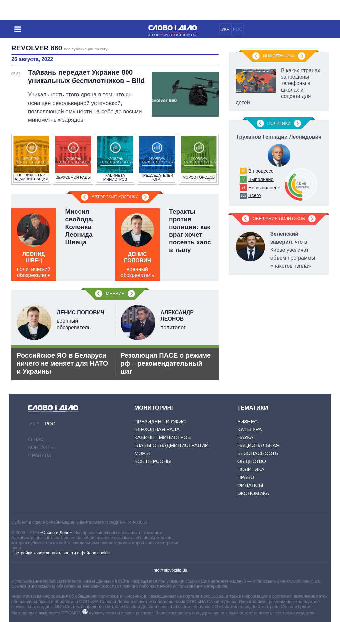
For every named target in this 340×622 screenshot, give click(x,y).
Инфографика (279, 55)
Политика (251, 469)
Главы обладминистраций (171, 445)
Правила (39, 455)
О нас (35, 439)
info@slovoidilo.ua (170, 570)
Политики (279, 123)
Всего (254, 195)
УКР (225, 29)
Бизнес (247, 421)
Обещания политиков (279, 218)
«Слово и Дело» (56, 532)
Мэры (142, 453)
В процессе (261, 171)
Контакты (41, 447)
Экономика (253, 493)
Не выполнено (264, 187)
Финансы (250, 485)
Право (245, 477)
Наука (245, 437)
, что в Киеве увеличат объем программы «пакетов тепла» (292, 250)
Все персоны (152, 461)
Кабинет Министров (162, 437)
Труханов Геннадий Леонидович (278, 137)
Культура (249, 429)
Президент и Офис (160, 421)
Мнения (115, 293)
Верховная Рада (157, 429)
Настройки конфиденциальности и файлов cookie (60, 552)
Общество (251, 461)
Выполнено (261, 179)
